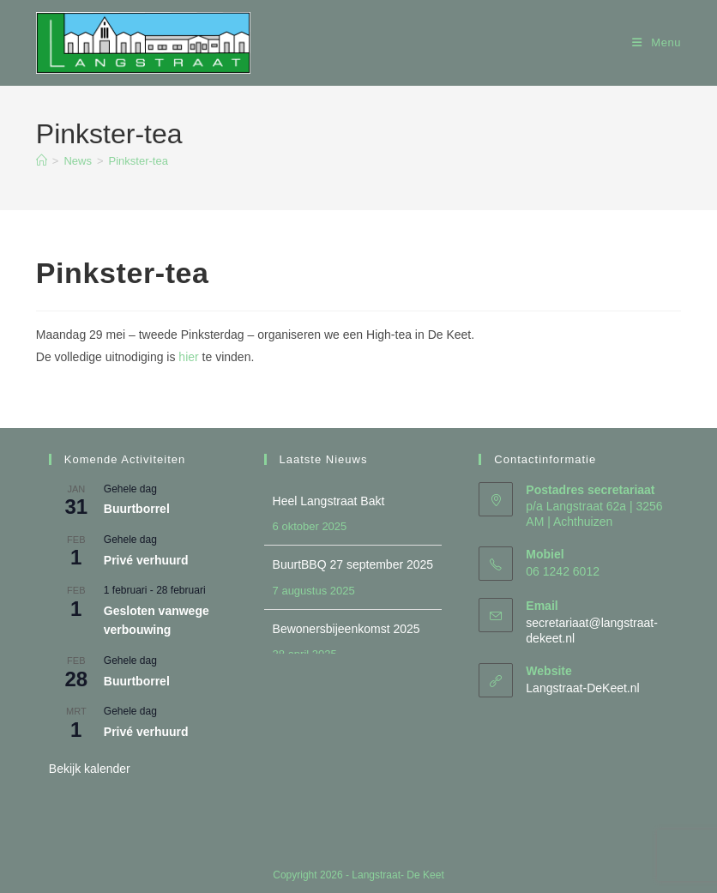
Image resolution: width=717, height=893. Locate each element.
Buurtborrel (137, 509)
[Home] (41, 160)
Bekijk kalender (89, 768)
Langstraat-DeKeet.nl (582, 688)
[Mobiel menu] (656, 42)
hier (188, 357)
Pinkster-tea (138, 160)
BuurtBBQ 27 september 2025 (353, 564)
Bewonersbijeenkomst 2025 (346, 629)
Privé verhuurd (146, 560)
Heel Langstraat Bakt (329, 501)
